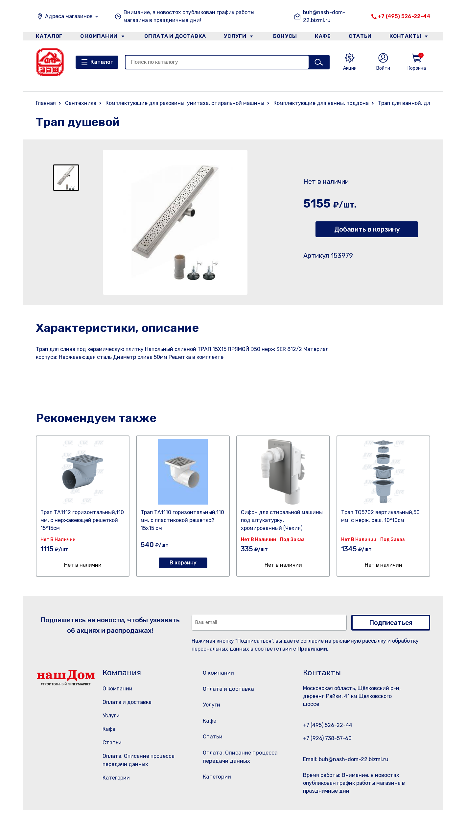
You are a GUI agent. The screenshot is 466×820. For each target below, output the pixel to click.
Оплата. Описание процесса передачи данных (241, 772)
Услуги (232, 37)
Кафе (322, 37)
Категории (116, 778)
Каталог (48, 37)
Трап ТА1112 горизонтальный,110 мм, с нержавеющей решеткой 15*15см (82, 520)
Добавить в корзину (367, 229)
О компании (98, 37)
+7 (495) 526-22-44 (404, 16)
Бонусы (282, 37)
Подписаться (390, 623)
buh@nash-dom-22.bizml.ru (324, 16)
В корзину (183, 562)
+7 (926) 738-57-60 (327, 738)
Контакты (409, 37)
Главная (46, 103)
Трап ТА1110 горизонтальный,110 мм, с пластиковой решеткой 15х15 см (182, 520)
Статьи (362, 37)
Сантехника (80, 103)
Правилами (312, 649)
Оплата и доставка (172, 37)
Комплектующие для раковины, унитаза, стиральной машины (184, 103)
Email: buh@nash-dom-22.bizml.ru (345, 759)
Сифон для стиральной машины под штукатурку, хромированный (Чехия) (282, 520)
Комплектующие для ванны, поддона (321, 103)
